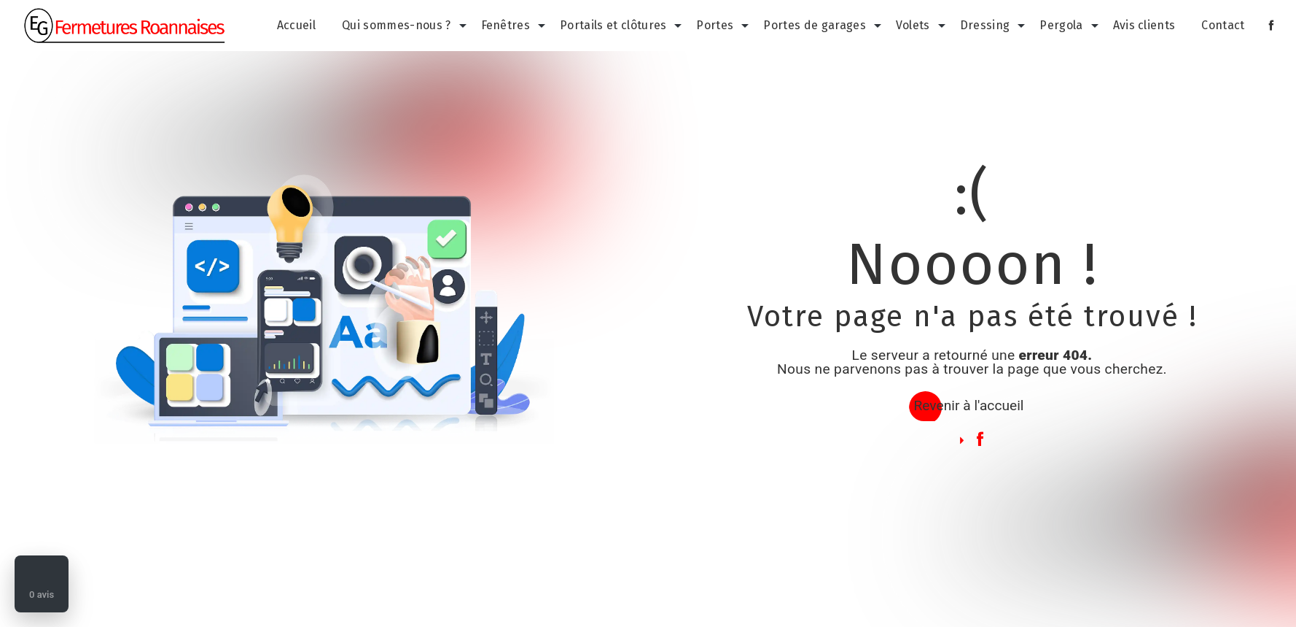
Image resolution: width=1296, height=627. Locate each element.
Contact (1222, 25)
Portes (714, 25)
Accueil (296, 25)
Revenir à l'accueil (968, 405)
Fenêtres (506, 25)
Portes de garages (814, 25)
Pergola (1060, 25)
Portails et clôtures (613, 25)
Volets (913, 25)
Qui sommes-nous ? (396, 25)
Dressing (985, 25)
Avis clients (1144, 25)
